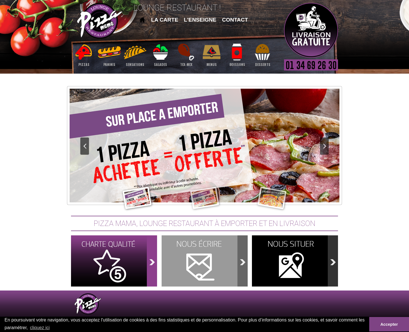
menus (211, 54)
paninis (109, 54)
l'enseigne (200, 20)
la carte (164, 20)
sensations (135, 54)
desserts (263, 54)
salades (160, 54)
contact (235, 20)
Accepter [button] (389, 324)
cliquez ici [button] (39, 327)
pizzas (84, 54)
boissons (237, 54)
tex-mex (186, 54)
